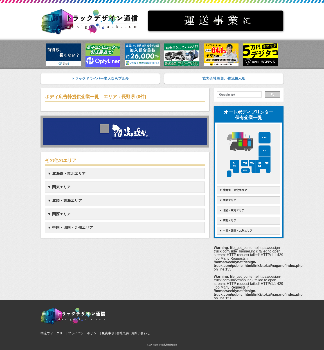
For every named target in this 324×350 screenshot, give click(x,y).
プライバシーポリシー (83, 333)
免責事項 (108, 333)
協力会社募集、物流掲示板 (223, 78)
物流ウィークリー (53, 333)
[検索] (239, 94)
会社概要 (122, 333)
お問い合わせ (140, 333)
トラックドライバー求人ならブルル (100, 78)
